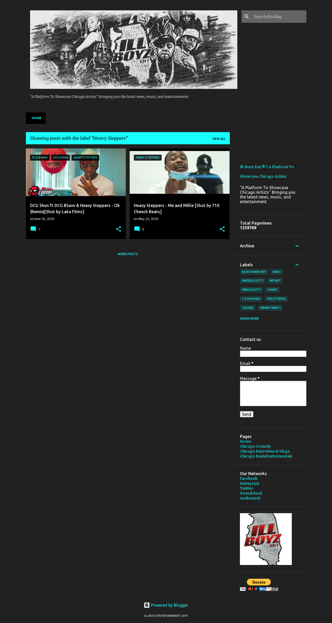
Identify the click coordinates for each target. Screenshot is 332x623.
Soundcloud (251, 493)
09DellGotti (251, 289)
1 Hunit (272, 289)
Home (37, 118)
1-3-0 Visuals (251, 298)
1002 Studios (276, 298)
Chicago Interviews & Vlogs (264, 451)
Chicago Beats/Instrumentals (266, 456)
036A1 (277, 271)
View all (219, 138)
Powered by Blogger (166, 605)
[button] (118, 229)
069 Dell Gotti (252, 280)
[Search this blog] (279, 16)
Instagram (249, 483)
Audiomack (250, 498)
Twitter (246, 488)
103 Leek (247, 307)
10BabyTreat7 (270, 307)
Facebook (249, 478)
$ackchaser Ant (254, 271)
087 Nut (275, 280)
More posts (128, 254)
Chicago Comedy (255, 446)
